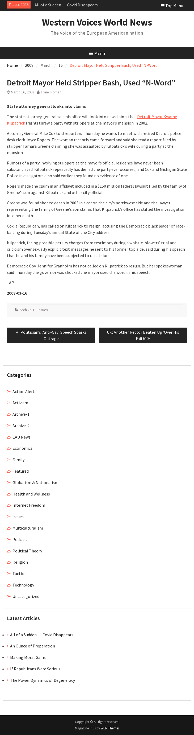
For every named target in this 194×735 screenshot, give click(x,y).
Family (18, 459)
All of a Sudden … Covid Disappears (66, 4)
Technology (23, 585)
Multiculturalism (27, 528)
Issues (43, 309)
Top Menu (172, 5)
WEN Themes (110, 728)
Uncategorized (25, 596)
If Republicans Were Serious (35, 668)
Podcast (19, 539)
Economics (22, 448)
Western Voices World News (97, 22)
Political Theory (27, 551)
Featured (20, 471)
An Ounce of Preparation (32, 646)
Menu (97, 53)
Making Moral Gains (28, 657)
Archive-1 (27, 309)
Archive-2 (20, 425)
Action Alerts (24, 391)
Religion (20, 562)
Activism (20, 402)
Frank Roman (51, 92)
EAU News (21, 437)
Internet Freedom (28, 505)
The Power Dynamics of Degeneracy (42, 680)
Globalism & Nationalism (35, 482)
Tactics (19, 573)
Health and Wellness (31, 494)
